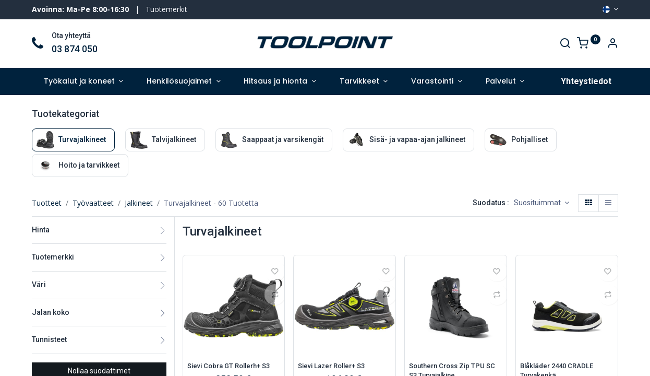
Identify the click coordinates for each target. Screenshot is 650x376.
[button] (541, 203)
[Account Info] (612, 44)
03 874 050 (75, 49)
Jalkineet (139, 203)
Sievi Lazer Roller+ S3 (335, 366)
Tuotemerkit (166, 9)
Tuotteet (47, 203)
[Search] (565, 44)
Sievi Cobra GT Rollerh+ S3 (233, 366)
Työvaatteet (93, 203)
